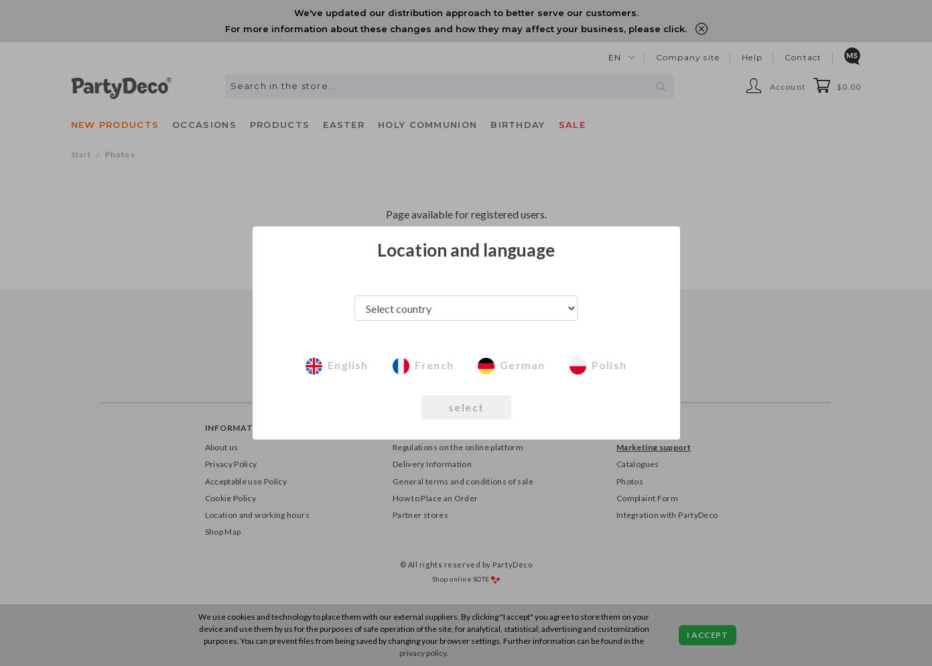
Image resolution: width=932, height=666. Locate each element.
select (466, 407)
